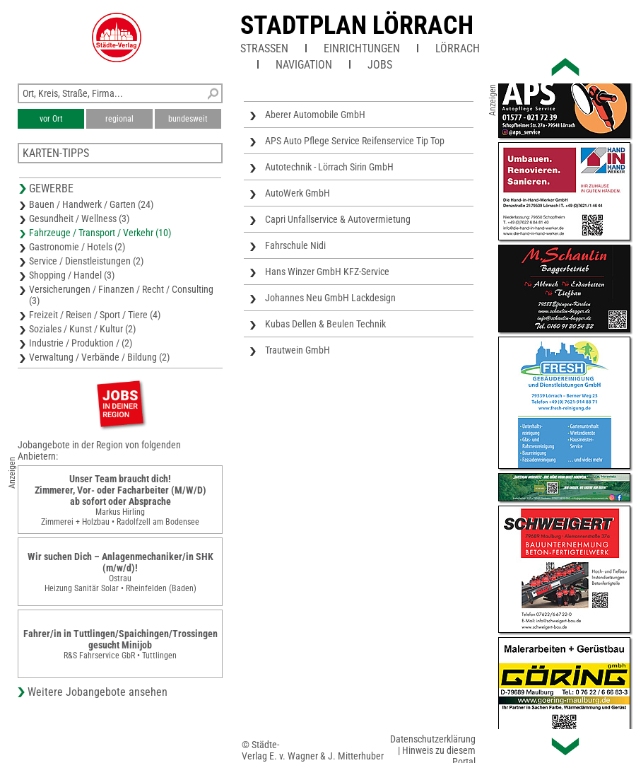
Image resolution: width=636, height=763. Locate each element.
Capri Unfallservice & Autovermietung (338, 219)
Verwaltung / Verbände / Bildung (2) (99, 357)
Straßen (264, 48)
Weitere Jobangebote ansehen (97, 692)
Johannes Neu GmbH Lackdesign (330, 297)
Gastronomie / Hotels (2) (77, 246)
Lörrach (457, 48)
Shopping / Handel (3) (71, 275)
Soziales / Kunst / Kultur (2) (82, 328)
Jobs (379, 64)
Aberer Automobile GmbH (315, 114)
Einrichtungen (362, 48)
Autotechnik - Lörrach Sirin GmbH (329, 167)
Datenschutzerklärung (433, 739)
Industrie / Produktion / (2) (80, 343)
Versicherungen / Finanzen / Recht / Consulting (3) (121, 295)
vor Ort (51, 119)
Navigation (304, 64)
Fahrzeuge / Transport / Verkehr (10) (100, 232)
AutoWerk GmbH (297, 193)
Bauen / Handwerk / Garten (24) (91, 204)
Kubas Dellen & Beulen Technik (325, 324)
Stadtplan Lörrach (356, 25)
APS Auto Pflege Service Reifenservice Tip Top (354, 140)
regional (119, 119)
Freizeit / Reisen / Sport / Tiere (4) (94, 314)
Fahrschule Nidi (295, 245)
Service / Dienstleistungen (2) (86, 261)
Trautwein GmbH (297, 350)
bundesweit (188, 119)
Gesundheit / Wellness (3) (79, 218)
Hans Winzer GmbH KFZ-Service (327, 271)
